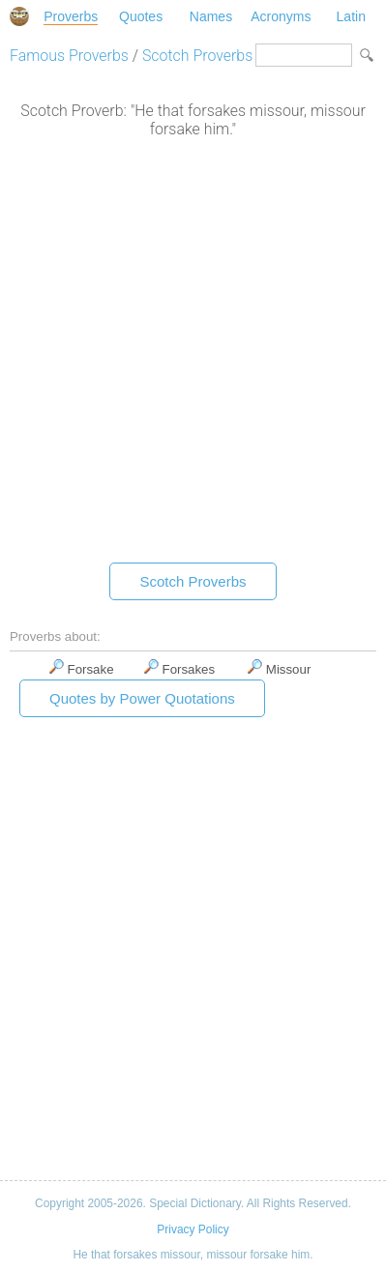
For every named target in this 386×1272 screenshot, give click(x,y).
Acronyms (281, 16)
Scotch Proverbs (197, 55)
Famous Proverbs (69, 55)
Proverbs (71, 16)
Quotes (141, 16)
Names (211, 16)
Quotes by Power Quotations (142, 698)
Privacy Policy (192, 1229)
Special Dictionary (19, 16)
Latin (351, 16)
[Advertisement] (193, 355)
